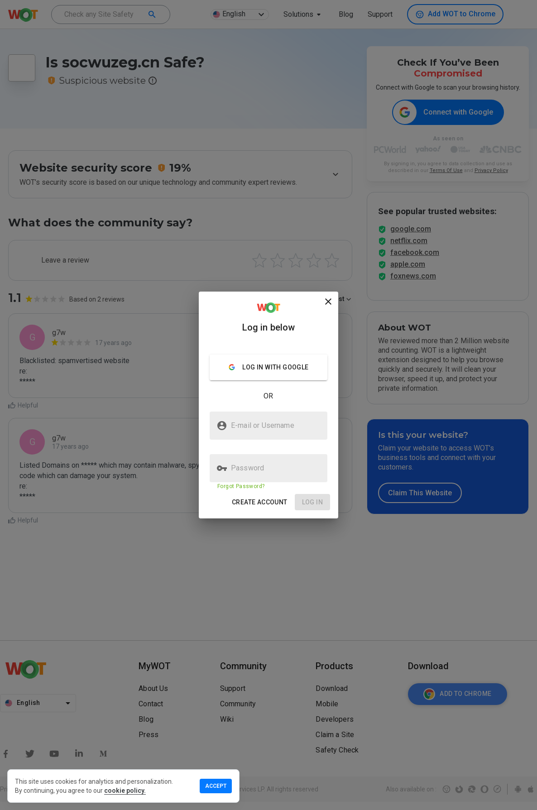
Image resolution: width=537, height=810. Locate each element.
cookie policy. (125, 790)
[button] (259, 502)
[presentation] (268, 405)
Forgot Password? (240, 486)
